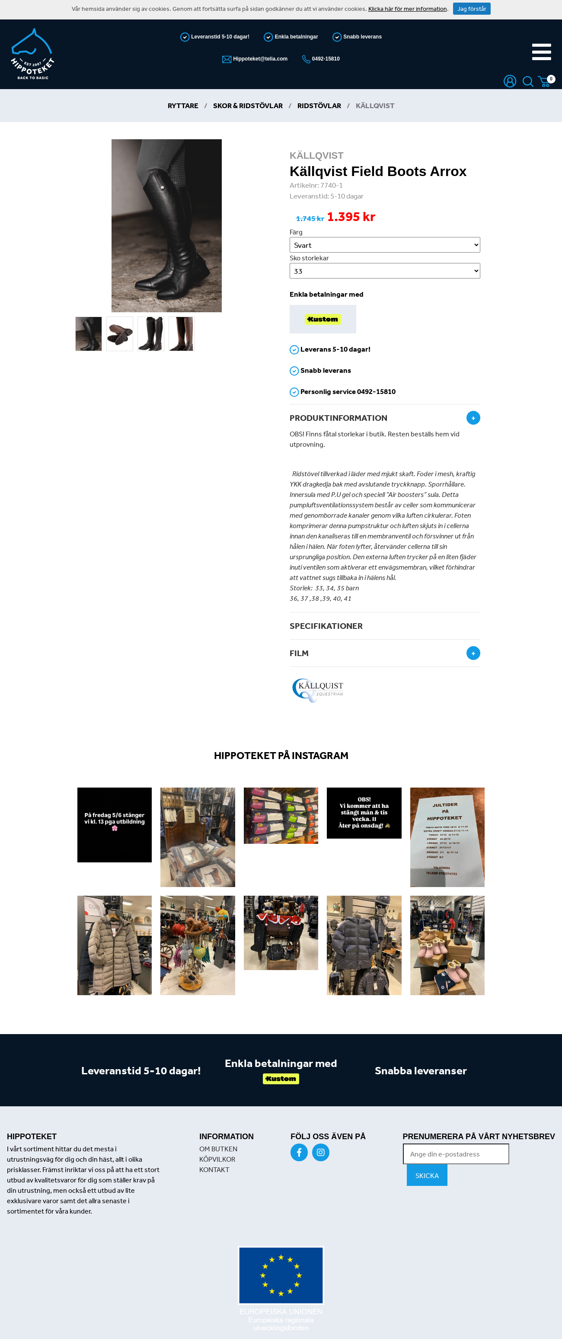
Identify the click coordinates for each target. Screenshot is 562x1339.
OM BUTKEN (218, 1148)
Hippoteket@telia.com (259, 59)
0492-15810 (325, 59)
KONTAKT (214, 1169)
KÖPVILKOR (217, 1159)
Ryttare (183, 105)
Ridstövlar (319, 105)
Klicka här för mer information (407, 9)
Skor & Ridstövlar (248, 105)
